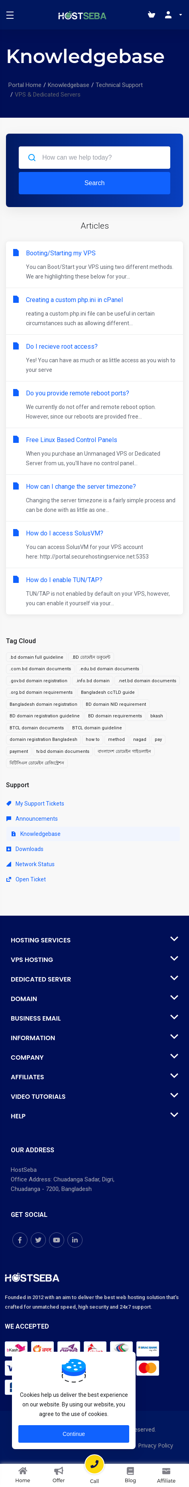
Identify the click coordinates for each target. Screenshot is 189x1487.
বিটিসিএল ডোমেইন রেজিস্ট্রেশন (37, 763)
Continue (74, 1434)
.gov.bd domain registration (38, 680)
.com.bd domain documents (40, 668)
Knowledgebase (68, 85)
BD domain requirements (115, 716)
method (116, 739)
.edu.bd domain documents (109, 668)
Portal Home (24, 85)
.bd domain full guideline (36, 657)
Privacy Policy (155, 1445)
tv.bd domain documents (62, 751)
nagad (139, 739)
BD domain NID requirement (116, 704)
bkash (156, 716)
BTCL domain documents (37, 728)
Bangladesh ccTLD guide (108, 692)
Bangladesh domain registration (43, 704)
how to (93, 739)
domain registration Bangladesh (43, 739)
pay (158, 739)
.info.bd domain (93, 680)
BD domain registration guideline (45, 716)
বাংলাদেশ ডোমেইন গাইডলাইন (124, 751)
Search (95, 183)
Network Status (30, 864)
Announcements (32, 819)
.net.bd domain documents (147, 680)
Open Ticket (26, 879)
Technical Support (119, 85)
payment (19, 751)
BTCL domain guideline (97, 728)
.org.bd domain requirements (41, 692)
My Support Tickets (35, 803)
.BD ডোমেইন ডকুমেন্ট (91, 657)
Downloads (24, 849)
